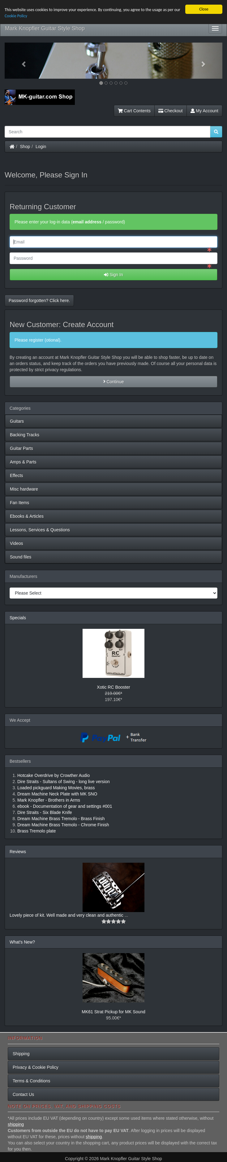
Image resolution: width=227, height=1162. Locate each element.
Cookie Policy (16, 16)
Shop (25, 146)
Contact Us (23, 1094)
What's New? (22, 942)
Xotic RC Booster (113, 687)
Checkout (170, 110)
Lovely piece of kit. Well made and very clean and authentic (67, 915)
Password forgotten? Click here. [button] (39, 300)
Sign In (113, 274)
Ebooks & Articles (27, 516)
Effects (16, 475)
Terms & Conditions (31, 1080)
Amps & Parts (23, 461)
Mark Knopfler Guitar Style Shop (45, 28)
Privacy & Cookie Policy (35, 1067)
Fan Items (19, 502)
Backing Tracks (24, 434)
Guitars (17, 421)
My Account (204, 110)
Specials (18, 617)
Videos (16, 543)
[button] (21, 61)
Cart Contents (134, 110)
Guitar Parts (21, 448)
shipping (16, 1124)
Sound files (20, 556)
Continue (113, 381)
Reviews (18, 851)
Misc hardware (24, 489)
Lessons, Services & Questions (40, 529)
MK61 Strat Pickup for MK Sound (113, 1011)
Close (203, 9)
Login (41, 146)
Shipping (21, 1053)
